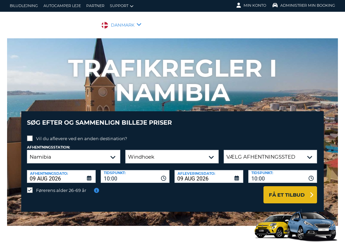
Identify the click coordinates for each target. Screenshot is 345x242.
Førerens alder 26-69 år (61, 185)
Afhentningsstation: (48, 142)
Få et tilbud (287, 190)
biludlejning (24, 5)
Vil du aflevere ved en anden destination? (81, 133)
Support (121, 6)
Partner (95, 5)
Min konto (251, 5)
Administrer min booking (304, 5)
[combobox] (135, 171)
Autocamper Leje (62, 5)
